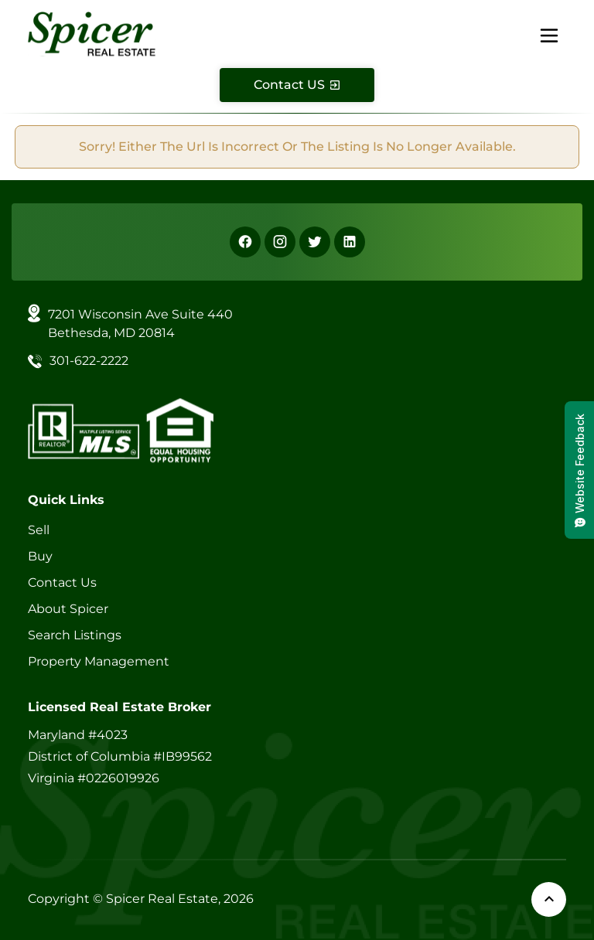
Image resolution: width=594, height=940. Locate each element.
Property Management (98, 661)
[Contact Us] (297, 85)
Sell (39, 530)
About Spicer (68, 608)
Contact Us (62, 582)
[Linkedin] (349, 241)
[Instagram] (280, 241)
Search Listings (74, 635)
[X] (314, 241)
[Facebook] (245, 241)
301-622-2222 (89, 360)
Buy (40, 556)
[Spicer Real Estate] (91, 33)
